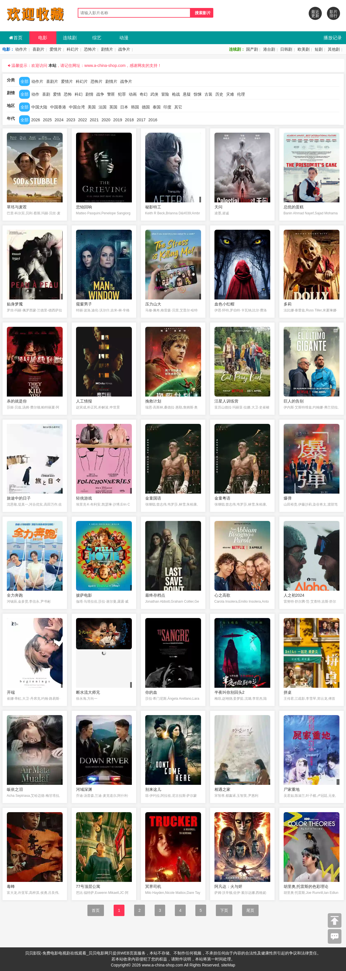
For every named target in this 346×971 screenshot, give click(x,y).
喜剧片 (38, 49)
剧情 (89, 94)
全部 (24, 81)
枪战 (176, 94)
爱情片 (56, 49)
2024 (59, 120)
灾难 (230, 94)
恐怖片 (90, 49)
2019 (117, 120)
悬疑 (187, 94)
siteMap (228, 965)
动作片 (21, 49)
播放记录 (333, 37)
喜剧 (46, 94)
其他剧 (334, 49)
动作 (35, 94)
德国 (146, 107)
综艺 (96, 37)
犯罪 (122, 94)
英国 (113, 107)
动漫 (123, 37)
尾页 (250, 910)
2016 (152, 120)
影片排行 (333, 13)
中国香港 (58, 107)
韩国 (135, 107)
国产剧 (252, 49)
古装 (208, 94)
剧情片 (107, 49)
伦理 (241, 94)
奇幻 (144, 94)
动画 (133, 94)
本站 (52, 65)
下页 (224, 910)
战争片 (124, 49)
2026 (35, 120)
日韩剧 (286, 49)
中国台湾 (77, 107)
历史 (219, 94)
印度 (167, 107)
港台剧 (269, 49)
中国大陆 (39, 107)
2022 (82, 120)
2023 (70, 120)
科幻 (79, 94)
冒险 (165, 94)
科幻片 (73, 49)
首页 (15, 37)
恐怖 (68, 94)
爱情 (57, 94)
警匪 (111, 94)
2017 (141, 120)
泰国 (157, 107)
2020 (105, 120)
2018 (129, 120)
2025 (47, 120)
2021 (94, 120)
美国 (92, 107)
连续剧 (70, 37)
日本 (124, 107)
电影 (42, 37)
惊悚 (198, 94)
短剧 (319, 49)
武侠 (154, 94)
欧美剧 (304, 49)
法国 (103, 107)
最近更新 (315, 13)
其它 (178, 107)
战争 (100, 94)
